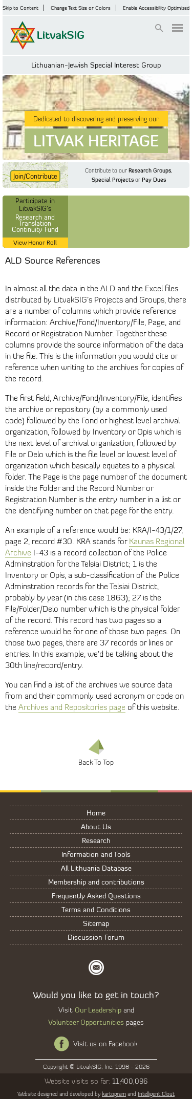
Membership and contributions (96, 881)
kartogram (114, 1093)
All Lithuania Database (96, 868)
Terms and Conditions (96, 909)
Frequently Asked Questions (96, 895)
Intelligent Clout (156, 1093)
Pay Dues (154, 179)
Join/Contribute (35, 176)
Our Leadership (98, 1009)
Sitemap (96, 923)
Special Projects (113, 179)
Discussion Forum (96, 937)
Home (96, 812)
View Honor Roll (35, 242)
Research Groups (150, 170)
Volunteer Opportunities (86, 1022)
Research (96, 840)
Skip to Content (20, 8)
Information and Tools (96, 854)
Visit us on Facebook (105, 1044)
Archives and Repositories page (71, 707)
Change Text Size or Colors (81, 8)
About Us (96, 826)
